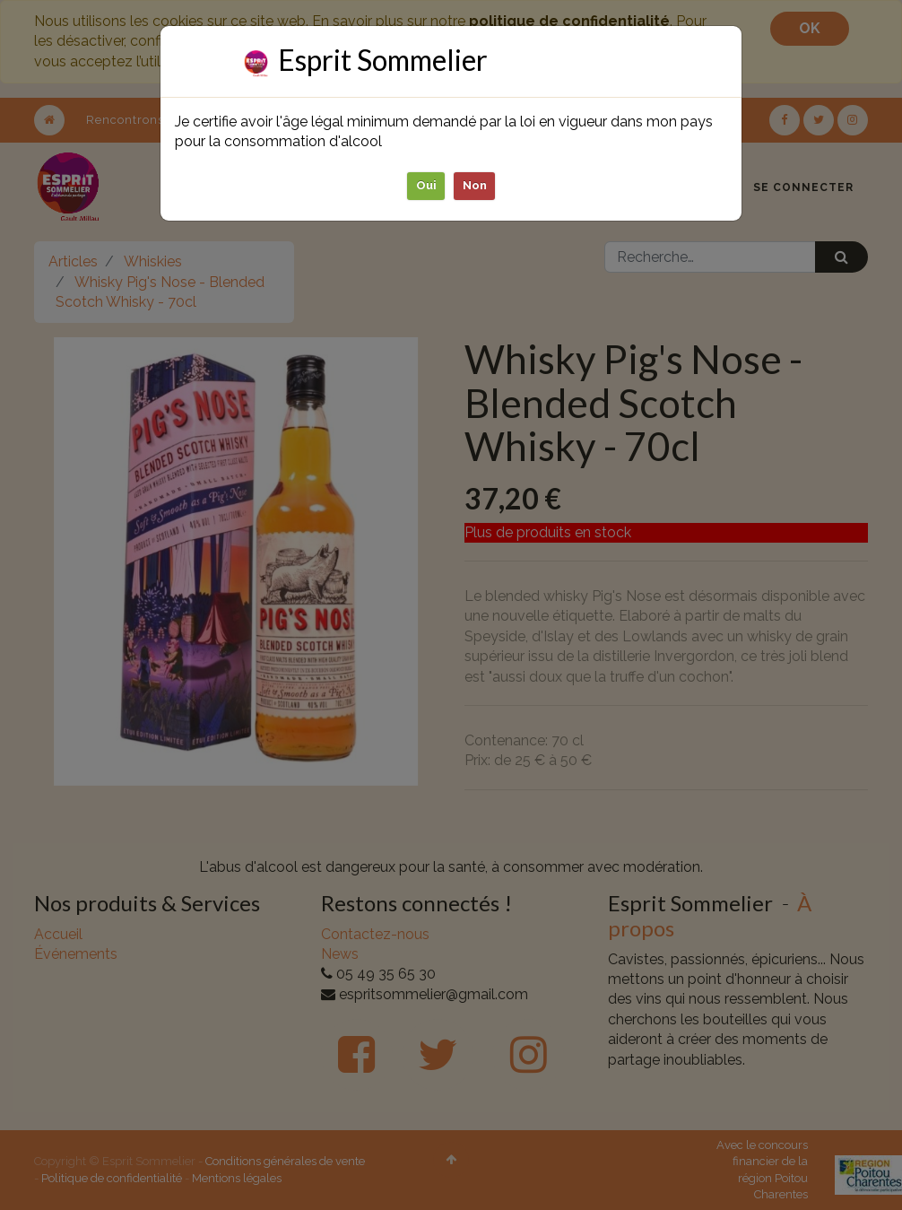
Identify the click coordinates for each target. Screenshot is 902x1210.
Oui (426, 185)
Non (475, 185)
